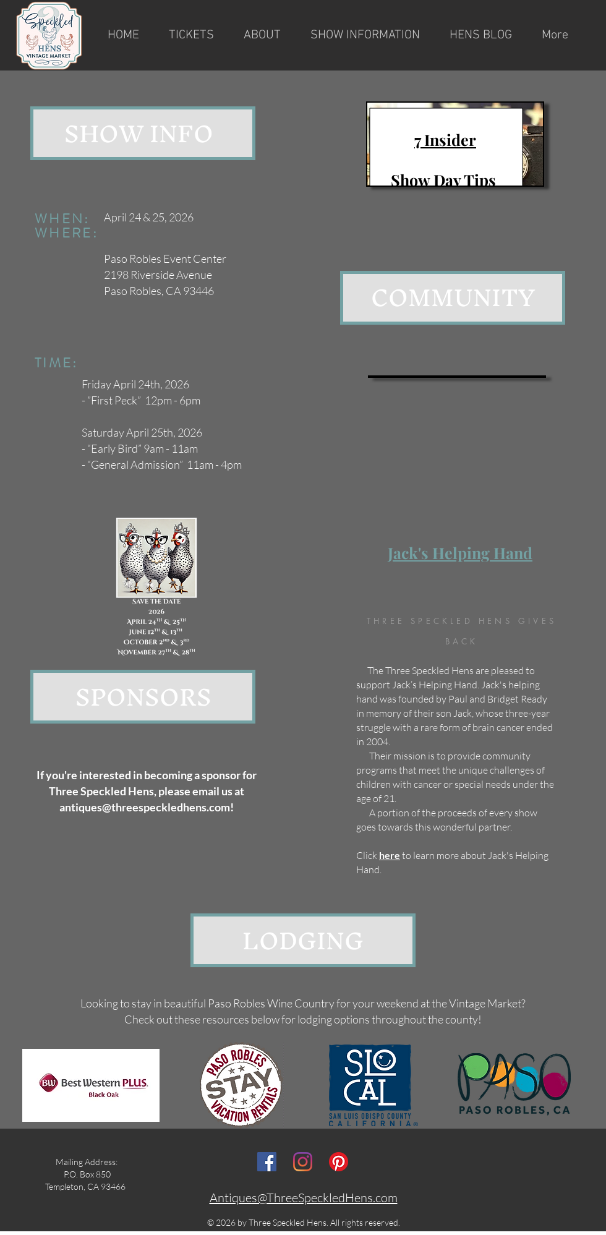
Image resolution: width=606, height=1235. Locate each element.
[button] (262, 35)
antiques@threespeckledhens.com (144, 807)
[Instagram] (302, 1161)
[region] (455, 144)
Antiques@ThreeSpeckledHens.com (304, 1197)
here (389, 855)
